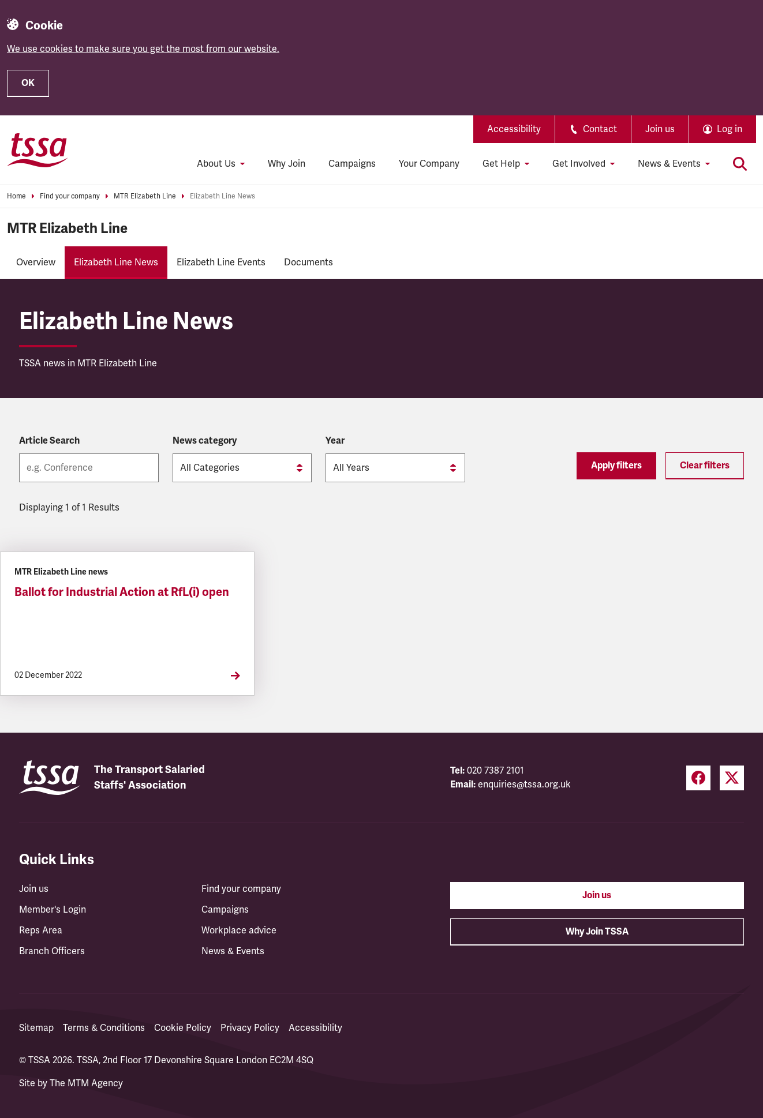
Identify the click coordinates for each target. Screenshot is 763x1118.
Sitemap (36, 1028)
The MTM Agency (86, 1083)
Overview (35, 262)
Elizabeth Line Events (221, 262)
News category (205, 441)
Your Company (429, 164)
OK (28, 83)
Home (16, 196)
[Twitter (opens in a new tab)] (732, 778)
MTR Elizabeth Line (145, 196)
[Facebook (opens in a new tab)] (698, 778)
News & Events (232, 951)
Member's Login (52, 910)
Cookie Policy (182, 1028)
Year (335, 441)
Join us (660, 129)
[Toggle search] (740, 164)
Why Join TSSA (597, 931)
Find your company (70, 196)
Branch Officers (52, 951)
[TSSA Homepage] (37, 150)
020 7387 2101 (495, 770)
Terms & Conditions (104, 1028)
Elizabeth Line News (222, 196)
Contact (593, 129)
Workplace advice (238, 930)
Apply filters (616, 465)
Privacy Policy (249, 1028)
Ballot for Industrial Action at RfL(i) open (121, 592)
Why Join (286, 164)
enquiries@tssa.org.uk (524, 784)
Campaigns (352, 164)
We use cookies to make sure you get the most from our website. (143, 49)
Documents (308, 262)
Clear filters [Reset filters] (705, 465)
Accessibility (514, 129)
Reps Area (40, 930)
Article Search (49, 441)
